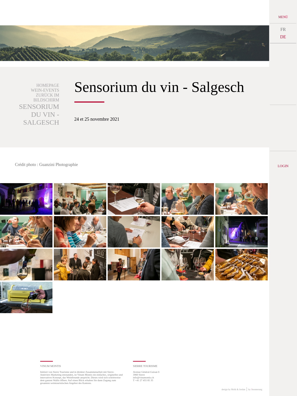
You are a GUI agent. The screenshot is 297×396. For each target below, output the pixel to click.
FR (283, 29)
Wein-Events (45, 90)
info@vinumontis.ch (143, 377)
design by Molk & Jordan (233, 389)
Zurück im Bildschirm (46, 97)
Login (283, 166)
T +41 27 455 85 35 (143, 380)
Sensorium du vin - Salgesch (39, 114)
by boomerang (255, 389)
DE (283, 36)
